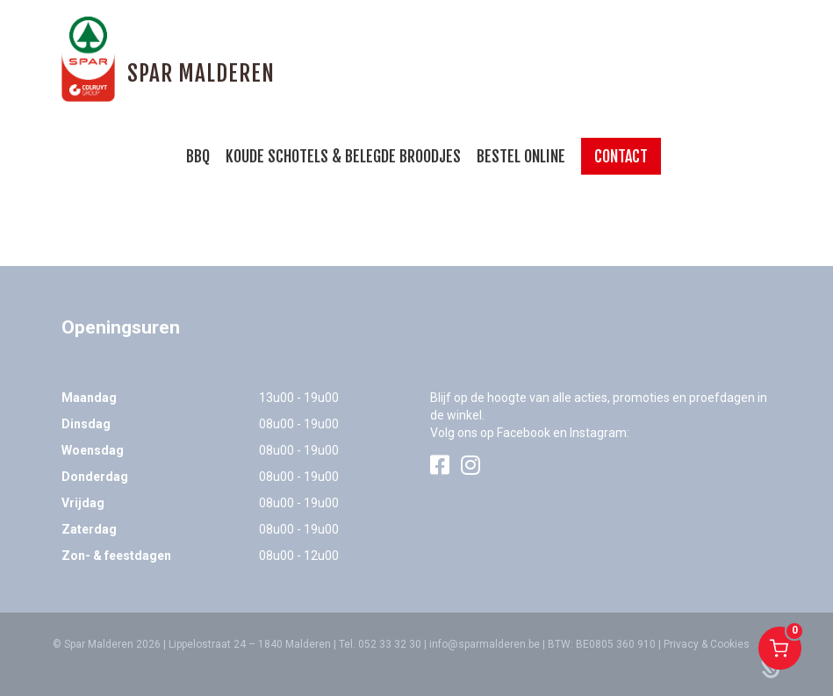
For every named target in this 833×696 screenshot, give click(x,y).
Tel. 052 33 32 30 (380, 644)
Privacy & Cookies (707, 644)
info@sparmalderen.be (484, 644)
